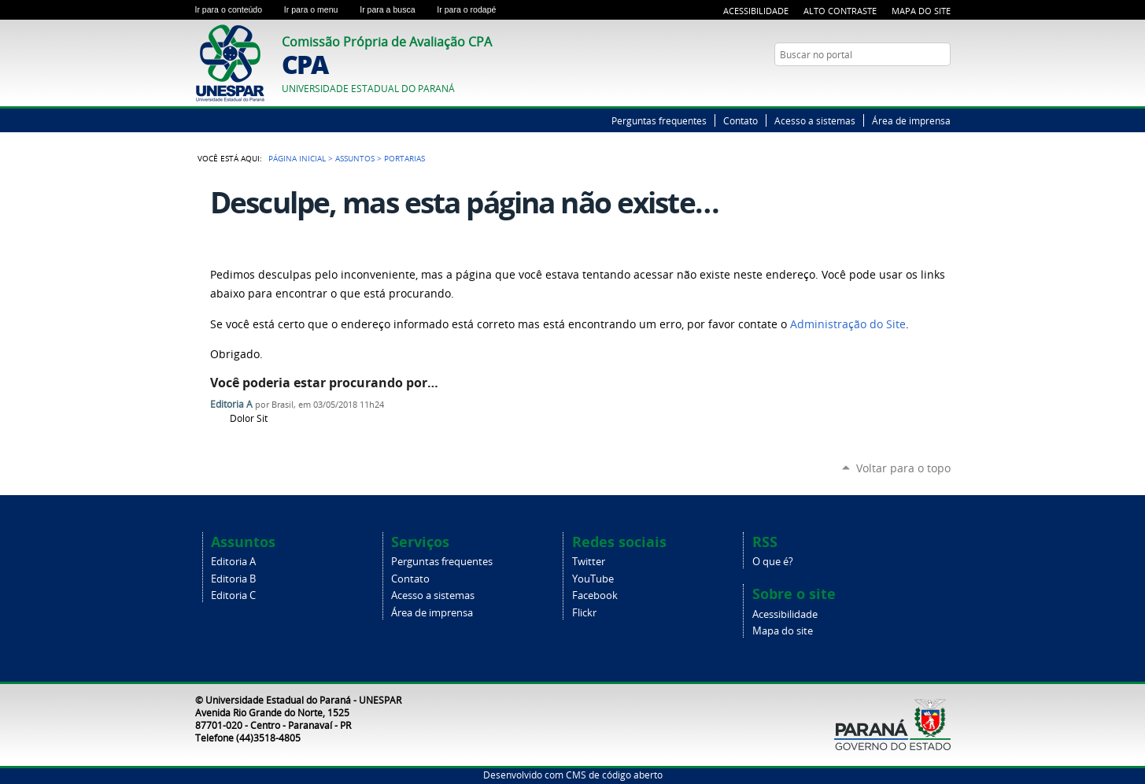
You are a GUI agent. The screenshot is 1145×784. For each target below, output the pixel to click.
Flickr (584, 612)
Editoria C (233, 595)
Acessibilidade (756, 11)
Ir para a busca (395, 9)
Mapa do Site (921, 11)
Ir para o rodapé (473, 9)
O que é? (772, 561)
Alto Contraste (840, 11)
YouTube (943, 85)
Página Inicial (297, 158)
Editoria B (233, 579)
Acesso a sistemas (814, 120)
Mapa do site (782, 631)
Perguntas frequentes (659, 120)
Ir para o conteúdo (236, 9)
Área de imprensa (911, 120)
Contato (740, 120)
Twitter (923, 85)
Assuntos (355, 158)
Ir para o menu (318, 9)
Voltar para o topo (903, 467)
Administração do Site (848, 324)
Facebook (595, 595)
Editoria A (231, 404)
